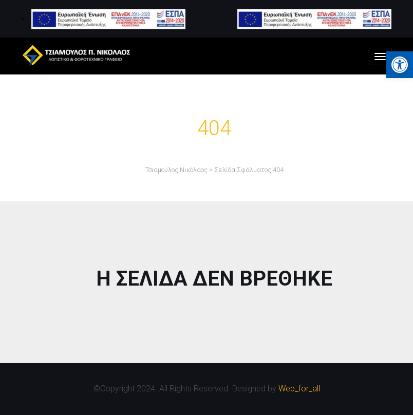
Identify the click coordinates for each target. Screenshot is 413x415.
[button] (399, 64)
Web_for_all (299, 388)
